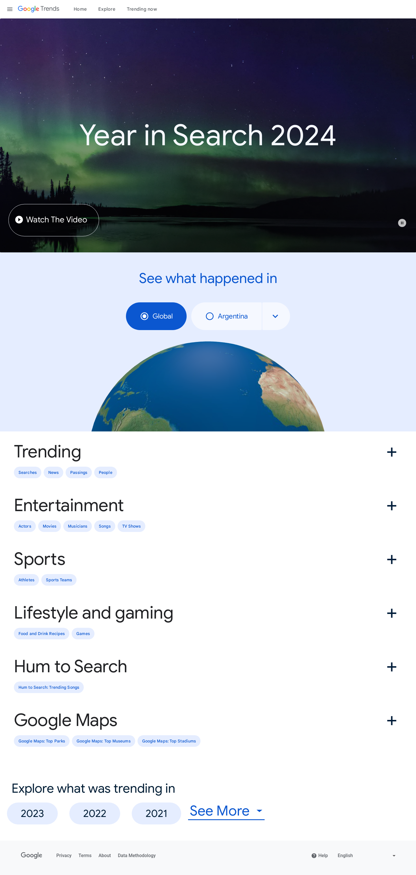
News (53, 472)
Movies (50, 526)
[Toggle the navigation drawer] (10, 9)
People (105, 472)
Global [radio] (156, 316)
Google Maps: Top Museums (103, 741)
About (105, 855)
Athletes (26, 579)
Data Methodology (137, 855)
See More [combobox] (220, 811)
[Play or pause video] (402, 223)
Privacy (64, 855)
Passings (78, 472)
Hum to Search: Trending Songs (48, 687)
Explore (106, 9)
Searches (27, 472)
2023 (32, 813)
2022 (94, 813)
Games (83, 633)
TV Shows (131, 526)
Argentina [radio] (226, 316)
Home (80, 9)
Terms (85, 855)
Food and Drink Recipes (41, 633)
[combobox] (276, 316)
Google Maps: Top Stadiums (169, 741)
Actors (24, 526)
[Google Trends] (38, 9)
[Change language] (367, 855)
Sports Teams (59, 579)
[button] (405, 226)
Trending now (142, 9)
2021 (156, 813)
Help (319, 856)
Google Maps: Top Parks (41, 741)
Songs (105, 526)
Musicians (77, 526)
